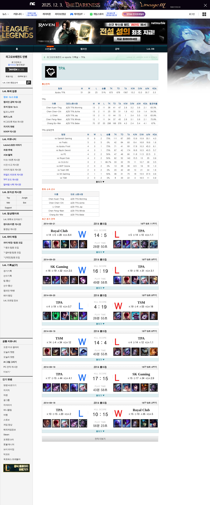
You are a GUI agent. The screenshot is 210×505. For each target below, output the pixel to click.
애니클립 (7, 410)
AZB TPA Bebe (73, 123)
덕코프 (6, 454)
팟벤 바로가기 (9, 385)
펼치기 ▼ (100, 181)
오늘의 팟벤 (8, 357)
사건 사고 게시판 (11, 165)
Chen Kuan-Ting (54, 107)
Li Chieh (54, 115)
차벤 (5, 395)
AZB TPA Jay (72, 115)
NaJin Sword (64, 150)
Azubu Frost (64, 146)
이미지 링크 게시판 (12, 170)
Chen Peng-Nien (54, 119)
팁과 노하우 (8, 112)
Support (8, 207)
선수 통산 (7, 286)
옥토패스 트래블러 (11, 459)
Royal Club (65, 158)
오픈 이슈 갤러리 (11, 347)
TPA (141, 231)
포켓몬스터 (8, 439)
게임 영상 (7, 425)
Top (8, 198)
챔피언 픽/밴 (9, 291)
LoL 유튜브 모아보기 (12, 219)
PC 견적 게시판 (10, 367)
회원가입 (9, 76)
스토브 (6, 420)
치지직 (6, 390)
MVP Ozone (64, 165)
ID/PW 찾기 (22, 76)
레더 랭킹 (7, 295)
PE (64, 154)
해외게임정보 (9, 430)
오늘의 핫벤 (8, 352)
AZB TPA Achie (73, 111)
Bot (24, 202)
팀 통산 (6, 281)
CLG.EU (64, 162)
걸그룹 (6, 400)
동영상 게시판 (9, 229)
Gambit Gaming (64, 138)
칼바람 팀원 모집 (12, 252)
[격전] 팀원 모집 (11, 257)
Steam (6, 435)
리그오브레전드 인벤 (16, 56)
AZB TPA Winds (73, 119)
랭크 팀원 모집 (11, 248)
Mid (8, 202)
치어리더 (7, 405)
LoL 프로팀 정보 (10, 300)
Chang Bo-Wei (54, 123)
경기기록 (7, 271)
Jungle (24, 198)
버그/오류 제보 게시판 (13, 122)
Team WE (64, 169)
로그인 (192, 14)
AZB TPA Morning (74, 107)
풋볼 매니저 (8, 444)
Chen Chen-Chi (54, 111)
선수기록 (7, 276)
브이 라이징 (8, 449)
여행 (5, 415)
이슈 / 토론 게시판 (11, 160)
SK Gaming (65, 173)
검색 (28, 82)
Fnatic (64, 142)
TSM (65, 177)
